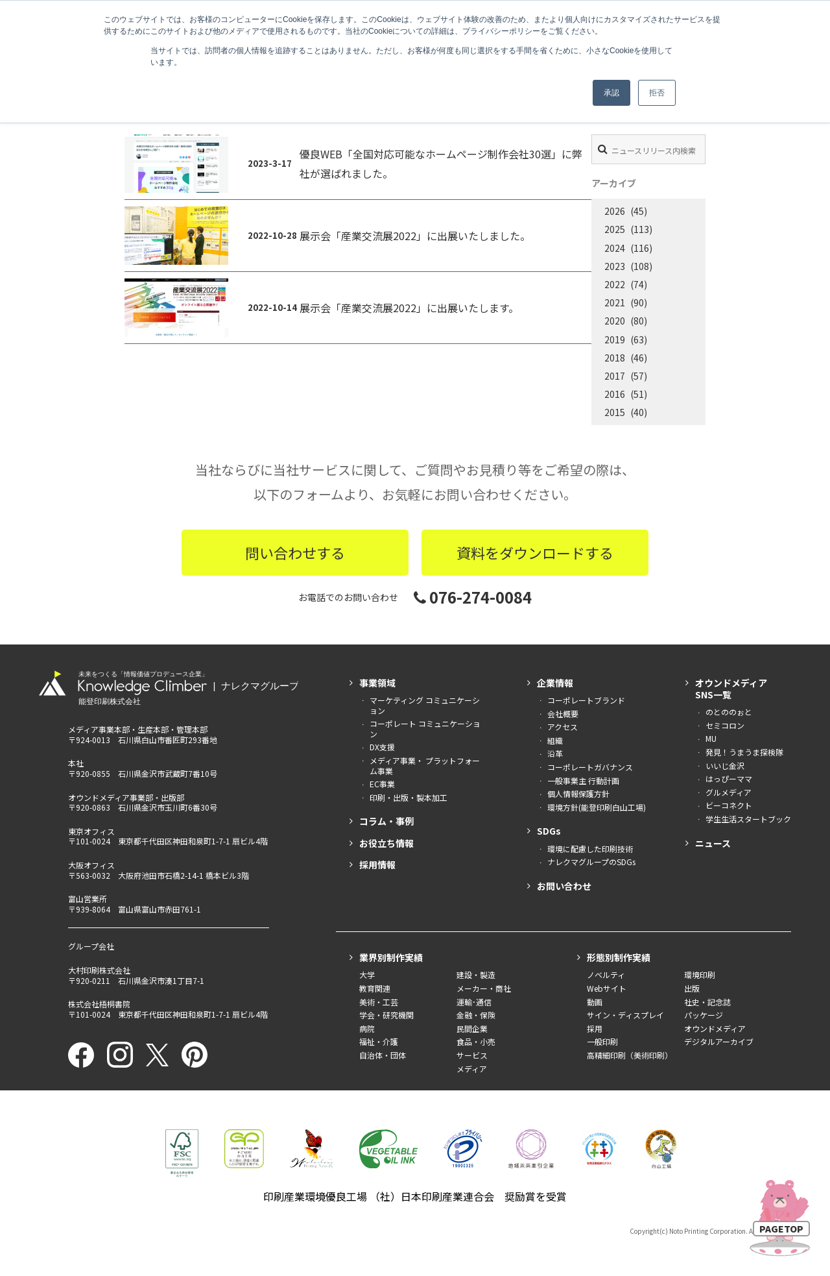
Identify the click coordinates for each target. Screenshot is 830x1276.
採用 (594, 1028)
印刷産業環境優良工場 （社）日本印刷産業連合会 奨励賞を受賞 (415, 1196)
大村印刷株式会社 (99, 969)
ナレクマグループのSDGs (591, 861)
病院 (367, 1028)
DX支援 (382, 746)
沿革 (555, 753)
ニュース (713, 843)
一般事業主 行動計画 (583, 780)
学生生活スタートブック (748, 818)
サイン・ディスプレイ (625, 1014)
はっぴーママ (729, 778)
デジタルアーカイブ (718, 1041)
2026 (614, 210)
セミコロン (725, 725)
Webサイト (606, 988)
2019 (614, 339)
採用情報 (377, 864)
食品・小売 (475, 1041)
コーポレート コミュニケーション (425, 728)
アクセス (562, 726)
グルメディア (729, 792)
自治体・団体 (382, 1055)
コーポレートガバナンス (590, 766)
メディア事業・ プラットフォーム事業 (425, 765)
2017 (614, 375)
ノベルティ (606, 974)
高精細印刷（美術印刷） (629, 1055)
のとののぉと (729, 711)
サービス (472, 1055)
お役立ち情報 (386, 843)
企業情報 (555, 682)
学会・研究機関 (386, 1014)
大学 (367, 974)
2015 (614, 412)
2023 (614, 266)
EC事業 (382, 783)
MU (711, 738)
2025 (614, 229)
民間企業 (472, 1028)
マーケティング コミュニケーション (425, 705)
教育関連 (374, 988)
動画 (594, 1001)
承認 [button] (611, 92)
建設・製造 (475, 974)
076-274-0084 (473, 596)
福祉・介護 (378, 1041)
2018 (614, 357)
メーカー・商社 (483, 988)
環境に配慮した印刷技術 (590, 848)
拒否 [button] (657, 92)
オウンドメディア (715, 1028)
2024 (614, 247)
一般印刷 (602, 1041)
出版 (692, 988)
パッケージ (703, 1014)
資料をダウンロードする (534, 552)
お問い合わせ (564, 885)
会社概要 (562, 713)
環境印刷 (699, 974)
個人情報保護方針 (578, 793)
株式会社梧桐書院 (99, 1003)
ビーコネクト (729, 805)
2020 (614, 320)
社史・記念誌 (707, 1001)
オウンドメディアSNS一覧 (731, 688)
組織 (555, 740)
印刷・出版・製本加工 (408, 797)
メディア (471, 1068)
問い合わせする (295, 552)
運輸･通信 (474, 1001)
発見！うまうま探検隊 (744, 751)
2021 (614, 302)
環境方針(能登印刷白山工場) (596, 807)
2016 (614, 393)
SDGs (549, 830)
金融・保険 (475, 1014)
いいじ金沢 (725, 765)
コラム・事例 (386, 821)
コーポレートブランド (586, 699)
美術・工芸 (378, 1001)
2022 (614, 284)
